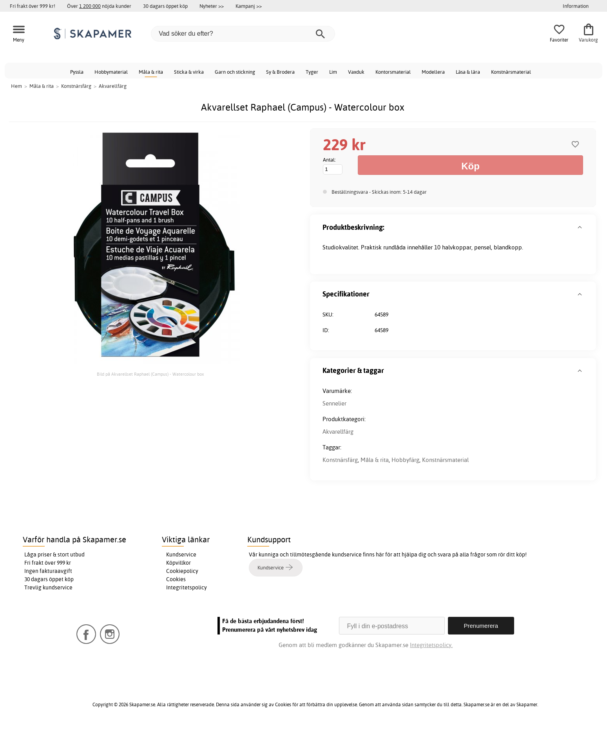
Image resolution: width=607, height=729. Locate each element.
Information (576, 6)
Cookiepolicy (182, 570)
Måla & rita (151, 72)
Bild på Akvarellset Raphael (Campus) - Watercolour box (150, 374)
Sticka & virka (189, 72)
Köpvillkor (178, 562)
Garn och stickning (235, 72)
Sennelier (334, 403)
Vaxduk (356, 72)
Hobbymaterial (111, 72)
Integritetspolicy (186, 587)
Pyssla (76, 72)
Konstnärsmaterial (511, 72)
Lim (333, 72)
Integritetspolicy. (431, 645)
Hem (16, 86)
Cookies (176, 579)
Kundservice (181, 554)
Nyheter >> (211, 6)
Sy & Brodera (280, 72)
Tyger (312, 72)
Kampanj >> (249, 6)
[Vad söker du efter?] (243, 34)
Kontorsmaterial (393, 72)
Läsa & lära (468, 72)
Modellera (433, 72)
